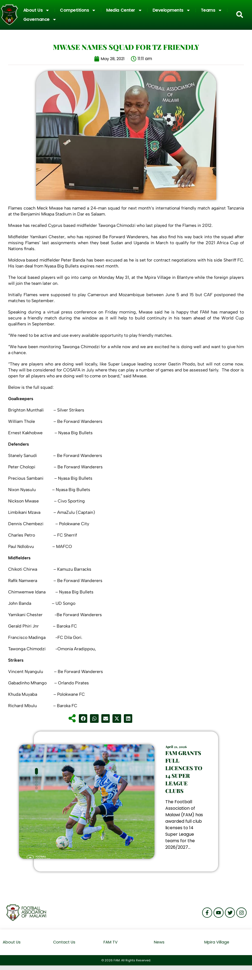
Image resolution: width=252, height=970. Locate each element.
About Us (36, 10)
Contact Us (64, 946)
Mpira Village (217, 946)
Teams (211, 10)
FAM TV (111, 946)
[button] (83, 718)
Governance (40, 19)
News (159, 946)
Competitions (78, 10)
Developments (171, 10)
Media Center (124, 10)
